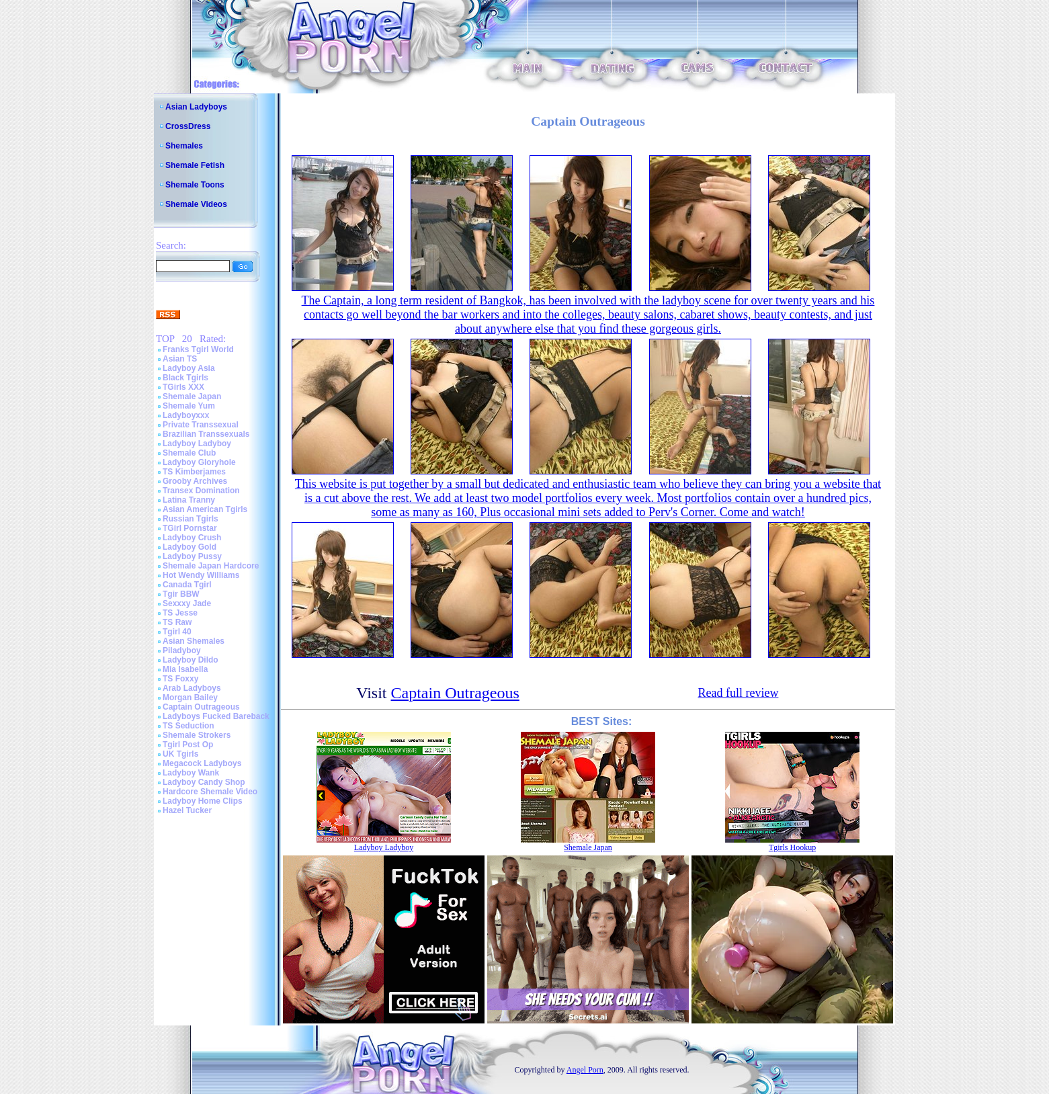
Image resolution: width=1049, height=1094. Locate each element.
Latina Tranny (189, 500)
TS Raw (177, 622)
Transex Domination (201, 490)
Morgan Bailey (190, 697)
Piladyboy (182, 650)
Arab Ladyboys (192, 688)
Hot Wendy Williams (201, 575)
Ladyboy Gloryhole (199, 462)
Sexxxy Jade (187, 603)
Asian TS (180, 359)
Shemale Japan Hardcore (211, 566)
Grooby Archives (195, 481)
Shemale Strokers (196, 735)
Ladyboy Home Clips (203, 801)
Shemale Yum (189, 406)
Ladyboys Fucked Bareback (216, 716)
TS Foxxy (180, 678)
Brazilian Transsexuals (206, 434)
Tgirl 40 (177, 631)
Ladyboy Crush (192, 537)
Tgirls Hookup (792, 847)
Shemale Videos (196, 204)
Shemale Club (189, 453)
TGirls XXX (183, 387)
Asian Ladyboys (196, 107)
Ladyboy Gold (189, 547)
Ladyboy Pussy (192, 556)
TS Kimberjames (194, 471)
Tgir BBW (181, 594)
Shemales (184, 146)
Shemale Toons (194, 185)
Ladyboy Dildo (190, 660)
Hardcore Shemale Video (210, 791)
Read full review (738, 693)
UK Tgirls (180, 754)
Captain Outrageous (201, 707)
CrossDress (187, 126)
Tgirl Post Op (188, 744)
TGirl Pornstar (190, 528)
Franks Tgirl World (198, 349)
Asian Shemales (193, 641)
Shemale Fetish (194, 165)
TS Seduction (188, 725)
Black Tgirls (185, 377)
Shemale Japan (192, 396)
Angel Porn (585, 1070)
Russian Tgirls (190, 518)
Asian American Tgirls (205, 509)
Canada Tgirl (187, 584)
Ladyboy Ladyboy (197, 443)
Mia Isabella (185, 669)
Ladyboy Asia (189, 368)
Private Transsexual (201, 424)
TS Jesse (180, 613)
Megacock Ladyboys (202, 763)
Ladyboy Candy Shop (204, 782)
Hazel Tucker (187, 810)
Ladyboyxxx (186, 415)
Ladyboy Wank (191, 772)
